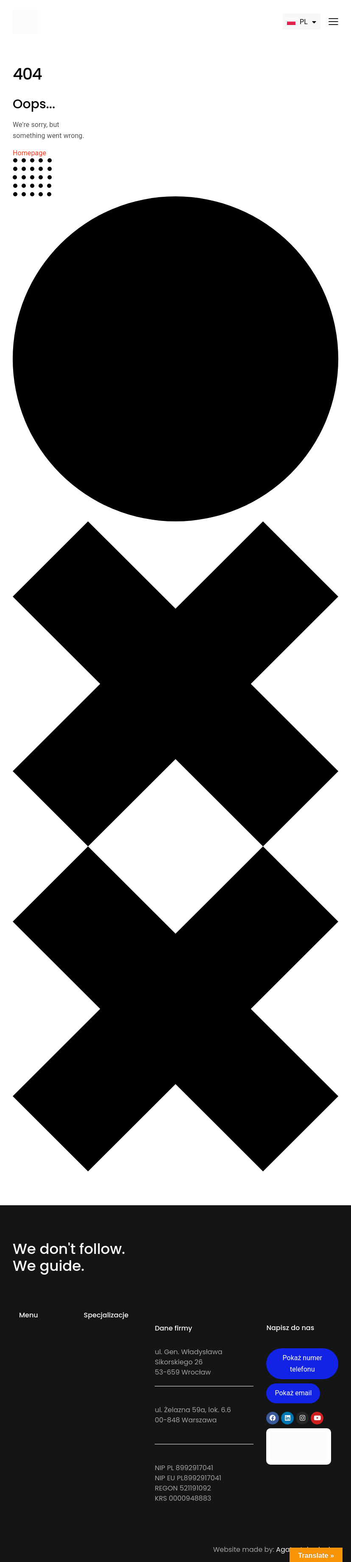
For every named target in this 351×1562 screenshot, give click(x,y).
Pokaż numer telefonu (302, 1363)
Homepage (29, 153)
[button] (333, 21)
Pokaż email (293, 1393)
